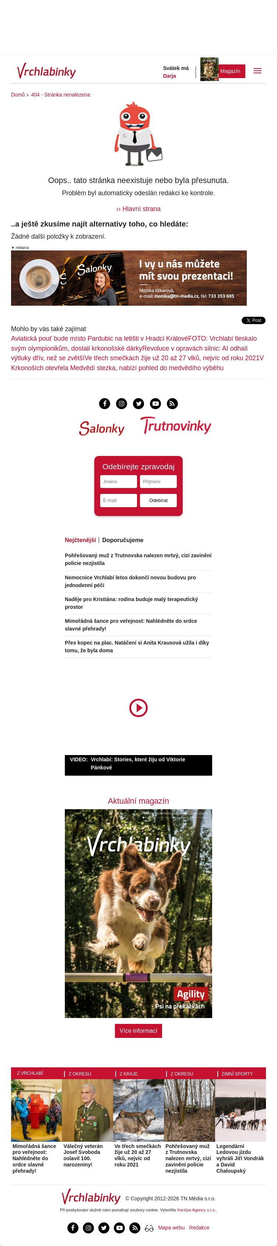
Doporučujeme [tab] (122, 540)
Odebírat (158, 500)
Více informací (138, 1031)
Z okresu (80, 1074)
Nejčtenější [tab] (80, 540)
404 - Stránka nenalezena (60, 95)
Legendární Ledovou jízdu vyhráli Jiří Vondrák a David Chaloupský (240, 1158)
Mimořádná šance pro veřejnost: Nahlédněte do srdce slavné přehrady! (34, 1158)
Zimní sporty (237, 1074)
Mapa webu (171, 1228)
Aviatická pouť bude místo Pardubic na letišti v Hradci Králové (99, 338)
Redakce (199, 1228)
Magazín (230, 71)
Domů (18, 95)
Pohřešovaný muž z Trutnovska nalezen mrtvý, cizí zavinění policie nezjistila (188, 1158)
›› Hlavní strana (138, 209)
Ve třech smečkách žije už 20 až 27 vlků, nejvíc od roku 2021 (171, 358)
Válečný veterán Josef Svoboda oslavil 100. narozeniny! (83, 1155)
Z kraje (129, 1074)
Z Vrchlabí (30, 1073)
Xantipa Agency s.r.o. (196, 1210)
